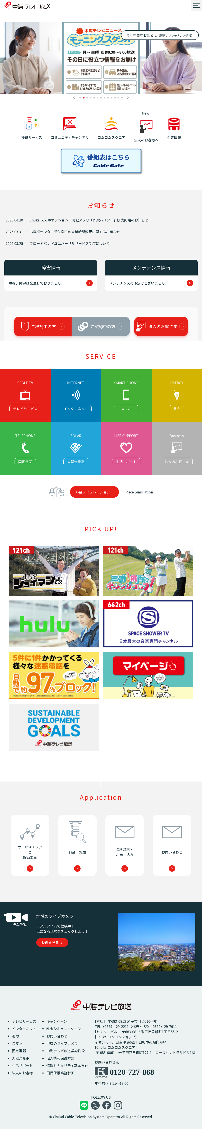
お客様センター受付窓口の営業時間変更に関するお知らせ (75, 231)
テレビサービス (24, 1021)
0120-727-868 (132, 1072)
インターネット (24, 1028)
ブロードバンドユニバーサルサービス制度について (70, 243)
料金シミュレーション (63, 1028)
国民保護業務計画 (60, 1072)
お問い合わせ (56, 1036)
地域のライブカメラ (62, 1043)
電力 (15, 1036)
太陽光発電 (20, 1058)
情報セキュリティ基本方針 (67, 1065)
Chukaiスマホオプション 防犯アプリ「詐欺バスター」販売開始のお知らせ (89, 220)
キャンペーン (56, 1021)
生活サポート (22, 1065)
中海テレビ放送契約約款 (65, 1050)
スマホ (17, 1043)
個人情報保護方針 (60, 1058)
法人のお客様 (22, 1072)
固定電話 (19, 1050)
